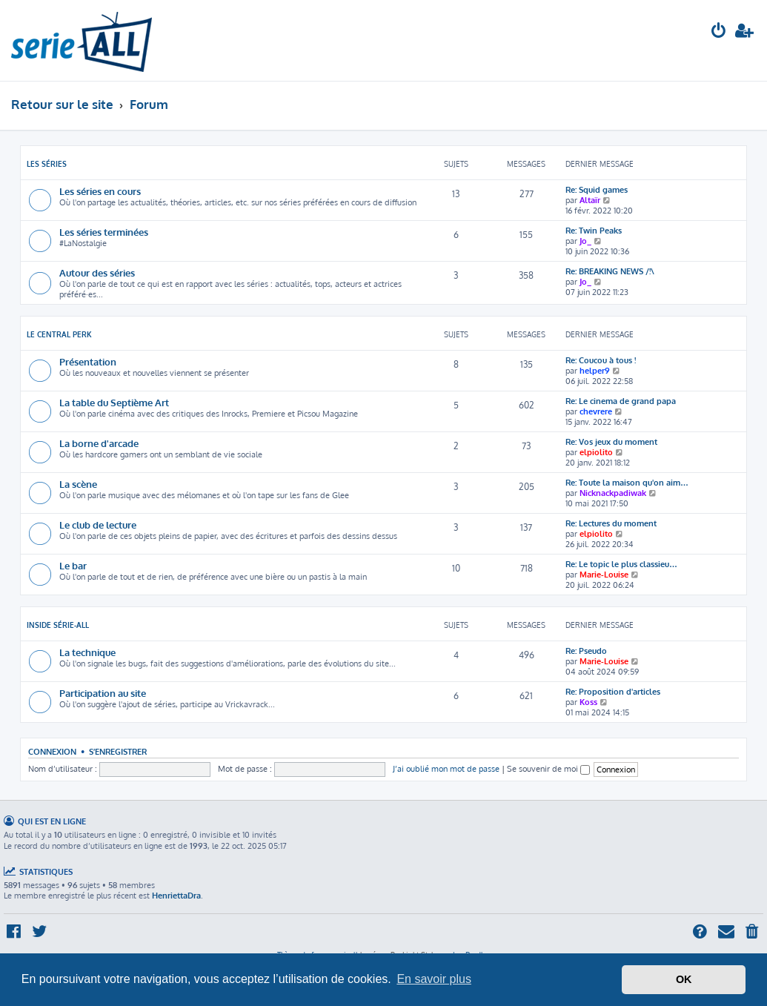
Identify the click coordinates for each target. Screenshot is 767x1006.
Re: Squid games (596, 190)
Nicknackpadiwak (613, 493)
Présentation (87, 361)
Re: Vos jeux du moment (611, 442)
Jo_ (585, 241)
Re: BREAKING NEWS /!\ (609, 271)
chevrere (596, 411)
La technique (87, 652)
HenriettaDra (176, 895)
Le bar (73, 565)
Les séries (47, 163)
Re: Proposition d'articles (612, 691)
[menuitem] (718, 32)
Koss (588, 702)
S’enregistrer (118, 751)
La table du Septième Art (114, 402)
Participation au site (102, 692)
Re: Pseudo (586, 651)
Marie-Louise (604, 574)
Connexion (52, 751)
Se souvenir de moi (548, 769)
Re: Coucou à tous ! (600, 360)
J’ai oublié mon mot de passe (446, 769)
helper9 (595, 370)
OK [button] (684, 979)
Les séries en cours (100, 191)
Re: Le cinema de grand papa (620, 401)
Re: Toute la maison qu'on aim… (626, 482)
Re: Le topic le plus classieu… (621, 564)
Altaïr (590, 200)
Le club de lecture (97, 524)
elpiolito (596, 452)
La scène (78, 483)
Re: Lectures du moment (611, 523)
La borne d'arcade (99, 443)
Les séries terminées (103, 231)
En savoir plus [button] (433, 979)
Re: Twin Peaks (593, 230)
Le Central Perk (59, 334)
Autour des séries (97, 272)
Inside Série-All (58, 625)
